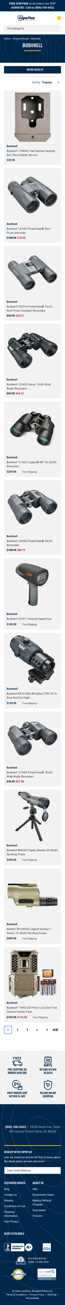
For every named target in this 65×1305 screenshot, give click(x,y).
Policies (37, 1215)
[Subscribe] (58, 1170)
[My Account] (45, 18)
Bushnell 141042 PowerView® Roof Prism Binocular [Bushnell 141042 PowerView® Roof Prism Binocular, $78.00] (29, 230)
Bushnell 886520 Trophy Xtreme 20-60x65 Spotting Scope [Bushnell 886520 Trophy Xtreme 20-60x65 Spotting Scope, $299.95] (32, 852)
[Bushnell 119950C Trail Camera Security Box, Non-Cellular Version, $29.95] (32, 117)
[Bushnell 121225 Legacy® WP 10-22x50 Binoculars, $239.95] (32, 428)
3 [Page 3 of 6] (27, 1030)
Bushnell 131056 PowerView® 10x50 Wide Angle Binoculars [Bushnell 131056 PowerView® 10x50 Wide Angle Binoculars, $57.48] (29, 774)
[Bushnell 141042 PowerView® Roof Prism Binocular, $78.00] (32, 195)
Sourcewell (39, 1210)
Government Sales (43, 1194)
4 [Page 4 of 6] (37, 1030)
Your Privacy (11, 1221)
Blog (6, 1189)
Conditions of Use (14, 1206)
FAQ (34, 1189)
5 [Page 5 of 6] (47, 1030)
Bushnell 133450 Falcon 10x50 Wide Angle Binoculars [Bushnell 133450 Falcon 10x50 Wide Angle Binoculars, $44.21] (29, 386)
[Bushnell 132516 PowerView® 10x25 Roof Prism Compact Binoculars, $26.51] (32, 273)
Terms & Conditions (16, 1294)
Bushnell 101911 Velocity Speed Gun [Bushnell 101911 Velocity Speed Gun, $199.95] (29, 618)
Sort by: (36, 82)
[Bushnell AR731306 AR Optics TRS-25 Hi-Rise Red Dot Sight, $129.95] (32, 660)
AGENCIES (17, 7)
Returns (8, 1200)
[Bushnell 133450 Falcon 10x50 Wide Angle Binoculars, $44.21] (32, 350)
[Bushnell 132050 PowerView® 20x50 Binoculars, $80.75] (32, 507)
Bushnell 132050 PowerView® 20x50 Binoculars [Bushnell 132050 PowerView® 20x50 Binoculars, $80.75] (29, 543)
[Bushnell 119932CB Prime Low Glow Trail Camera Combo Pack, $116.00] (32, 974)
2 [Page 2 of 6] (17, 1030)
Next (57, 1030)
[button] (32, 69)
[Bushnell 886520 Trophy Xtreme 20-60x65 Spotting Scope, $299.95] (32, 816)
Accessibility (32, 1298)
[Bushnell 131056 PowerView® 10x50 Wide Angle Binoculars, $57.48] (32, 738)
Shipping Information (11, 1213)
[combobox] (32, 28)
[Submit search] (57, 28)
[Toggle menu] (7, 18)
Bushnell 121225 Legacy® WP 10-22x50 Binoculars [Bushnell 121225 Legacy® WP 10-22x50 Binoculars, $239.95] (31, 464)
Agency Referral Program (41, 1202)
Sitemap (52, 1294)
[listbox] (51, 82)
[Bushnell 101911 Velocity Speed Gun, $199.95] (32, 585)
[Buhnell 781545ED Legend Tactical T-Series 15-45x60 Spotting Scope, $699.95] (32, 895)
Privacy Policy (37, 1294)
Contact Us (10, 1194)
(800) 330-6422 (44, 7)
